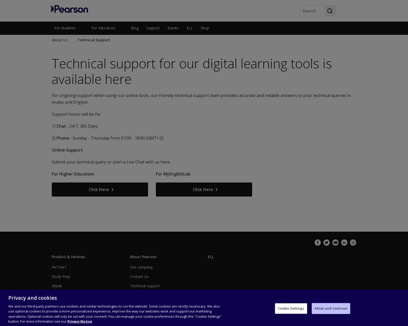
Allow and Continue (331, 312)
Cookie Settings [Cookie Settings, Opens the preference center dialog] (291, 312)
